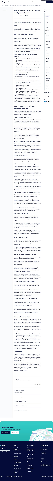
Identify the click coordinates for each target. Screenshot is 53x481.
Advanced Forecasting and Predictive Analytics (48, 42)
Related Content (47, 87)
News (15, 466)
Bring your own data (31, 452)
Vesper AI (15, 452)
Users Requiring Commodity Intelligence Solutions (48, 21)
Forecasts (15, 449)
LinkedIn (42, 458)
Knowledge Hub (7, 5)
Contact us (43, 452)
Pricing (32, 1)
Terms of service (17, 476)
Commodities (12, 5)
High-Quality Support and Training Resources (48, 52)
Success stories (30, 468)
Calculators (29, 471)
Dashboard (16, 456)
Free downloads (30, 465)
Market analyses (17, 463)
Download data (30, 450)
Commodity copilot (17, 453)
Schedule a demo (30, 458)
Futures (15, 459)
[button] (45, 101)
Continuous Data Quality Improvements (48, 77)
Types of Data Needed (48, 27)
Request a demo (14, 432)
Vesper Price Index (17, 447)
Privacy (1, 476)
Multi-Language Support (47, 58)
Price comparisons (17, 468)
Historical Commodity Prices (20, 401)
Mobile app (16, 465)
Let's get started (5, 432)
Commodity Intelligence (18, 5)
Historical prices (17, 460)
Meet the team (44, 449)
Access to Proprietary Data (47, 82)
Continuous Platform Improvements (48, 72)
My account (29, 459)
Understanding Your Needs (47, 16)
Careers (42, 450)
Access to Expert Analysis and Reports (48, 66)
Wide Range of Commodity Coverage (48, 47)
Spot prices (16, 469)
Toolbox (15, 472)
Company (42, 447)
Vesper (3, 5)
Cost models (16, 450)
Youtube (42, 459)
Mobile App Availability (47, 62)
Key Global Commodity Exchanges (21, 405)
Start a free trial (30, 456)
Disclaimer (8, 476)
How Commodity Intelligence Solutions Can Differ (47, 31)
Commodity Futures (18, 392)
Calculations (16, 455)
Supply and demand (17, 471)
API (28, 447)
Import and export (17, 462)
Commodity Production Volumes (20, 410)
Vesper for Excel (30, 449)
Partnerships (43, 453)
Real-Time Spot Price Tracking (47, 36)
